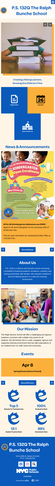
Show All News (27, 249)
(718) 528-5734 (30, 458)
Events (27, 353)
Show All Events (27, 383)
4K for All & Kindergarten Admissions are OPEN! (24, 224)
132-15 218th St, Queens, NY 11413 (27, 456)
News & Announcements (27, 146)
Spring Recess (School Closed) (27, 371)
